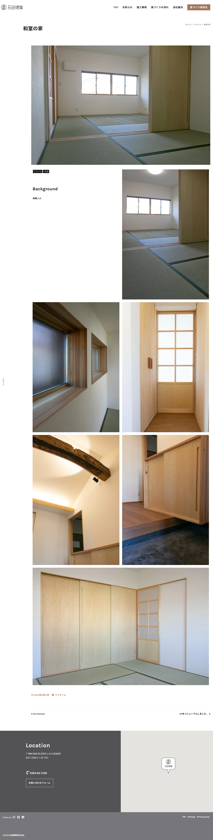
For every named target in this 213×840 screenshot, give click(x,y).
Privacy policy (201, 816)
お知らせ (127, 7)
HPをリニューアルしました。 (193, 714)
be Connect (39, 714)
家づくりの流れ (160, 7)
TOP (115, 7)
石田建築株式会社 (16, 835)
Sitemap (187, 816)
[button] (168, 766)
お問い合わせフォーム (39, 783)
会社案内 (178, 7)
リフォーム (60, 695)
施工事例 (142, 7)
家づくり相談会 (199, 7)
